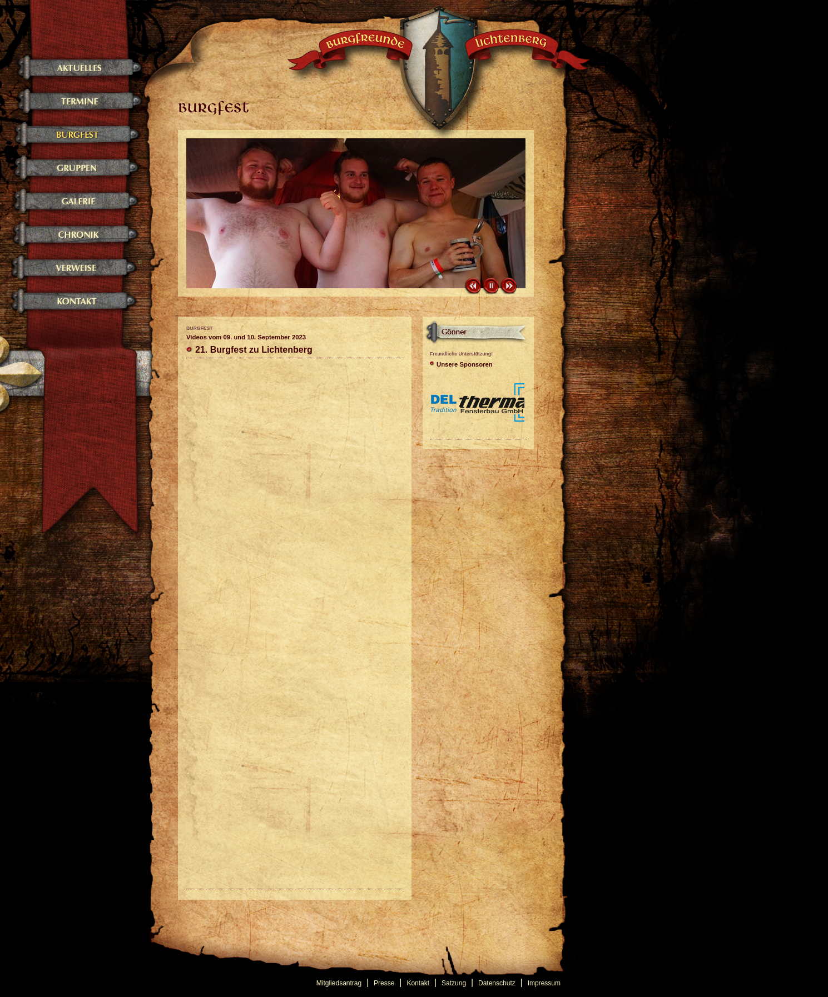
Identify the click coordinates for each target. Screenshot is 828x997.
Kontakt (417, 983)
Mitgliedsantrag (338, 983)
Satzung (454, 983)
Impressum (544, 983)
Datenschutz (496, 983)
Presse (384, 983)
